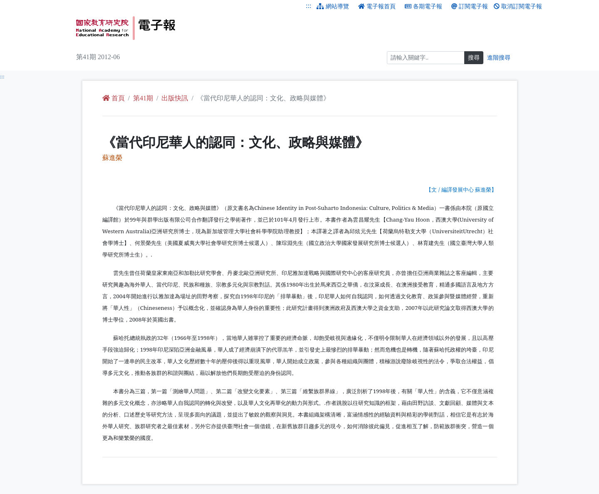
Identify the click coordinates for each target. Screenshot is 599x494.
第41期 (143, 98)
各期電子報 (423, 6)
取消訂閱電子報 (518, 6)
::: (308, 5)
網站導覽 (333, 6)
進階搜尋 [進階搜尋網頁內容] (498, 58)
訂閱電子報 (469, 6)
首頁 (113, 98)
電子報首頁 (377, 6)
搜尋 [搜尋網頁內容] (474, 58)
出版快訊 (174, 98)
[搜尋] (426, 57)
